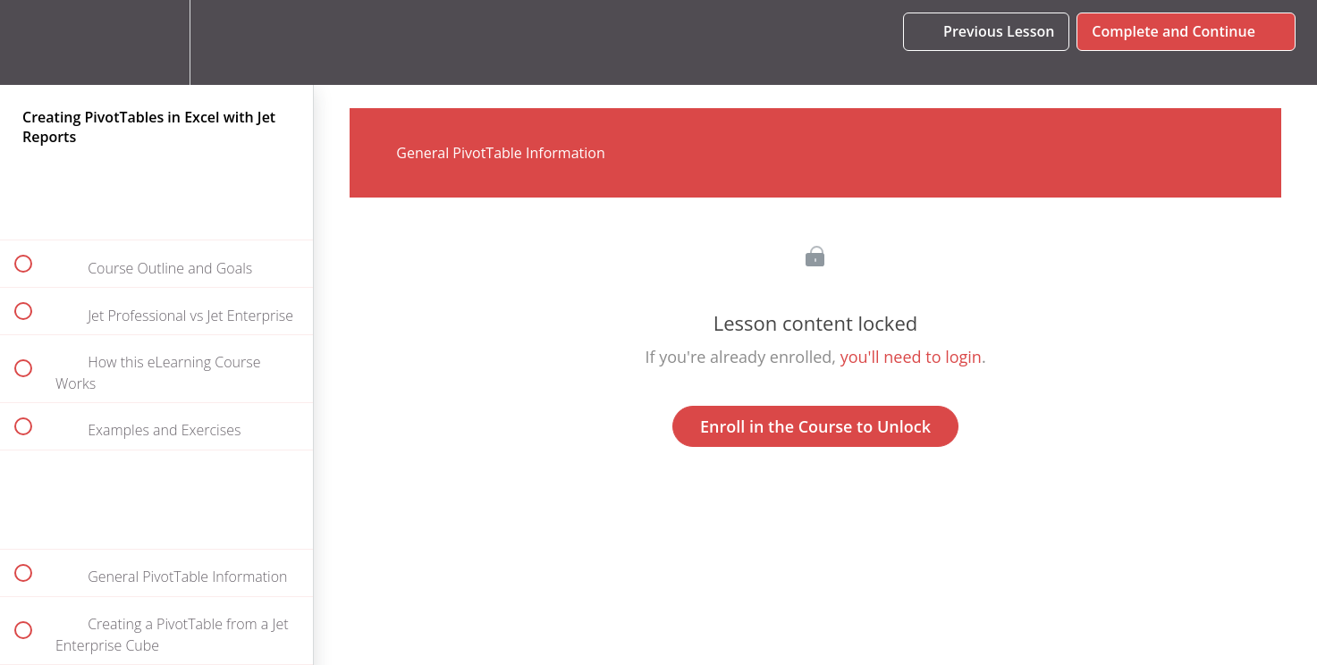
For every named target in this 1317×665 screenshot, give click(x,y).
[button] (33, 42)
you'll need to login (911, 356)
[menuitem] (156, 42)
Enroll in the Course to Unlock (815, 426)
